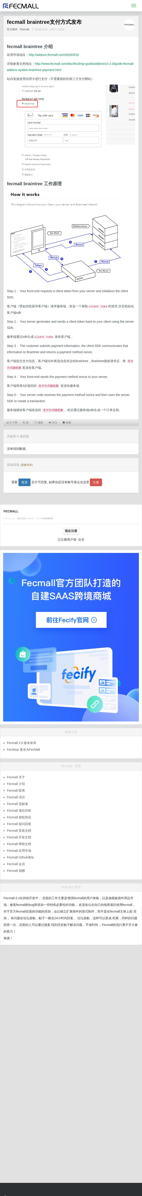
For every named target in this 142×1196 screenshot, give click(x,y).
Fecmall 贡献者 (17, 804)
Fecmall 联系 (16, 790)
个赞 (12, 422)
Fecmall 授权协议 (19, 817)
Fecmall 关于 (16, 777)
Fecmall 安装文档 (19, 830)
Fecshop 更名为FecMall (23, 749)
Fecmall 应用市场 (19, 850)
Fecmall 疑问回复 (19, 824)
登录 (24, 482)
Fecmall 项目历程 (19, 810)
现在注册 (71, 531)
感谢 (38, 422)
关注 (53, 422)
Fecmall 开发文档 (19, 837)
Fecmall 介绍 (16, 784)
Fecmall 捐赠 (16, 870)
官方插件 (12, 29)
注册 (96, 482)
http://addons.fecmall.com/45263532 (54, 55)
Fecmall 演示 (16, 797)
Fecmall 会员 (16, 864)
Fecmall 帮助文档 (19, 844)
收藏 (67, 422)
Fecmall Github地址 (20, 857)
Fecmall (24, 29)
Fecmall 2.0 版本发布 (21, 743)
